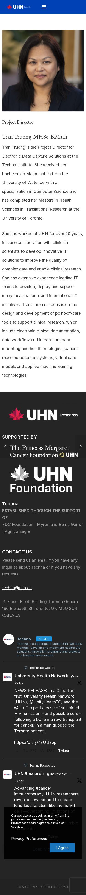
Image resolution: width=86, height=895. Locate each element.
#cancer (43, 788)
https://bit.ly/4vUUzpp (35, 742)
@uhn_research (57, 774)
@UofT (21, 707)
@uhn (75, 676)
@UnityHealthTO (45, 702)
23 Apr (19, 781)
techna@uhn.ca (17, 587)
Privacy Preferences (29, 838)
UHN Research (29, 773)
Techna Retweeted (42, 668)
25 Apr (19, 683)
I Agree (62, 847)
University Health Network (41, 675)
